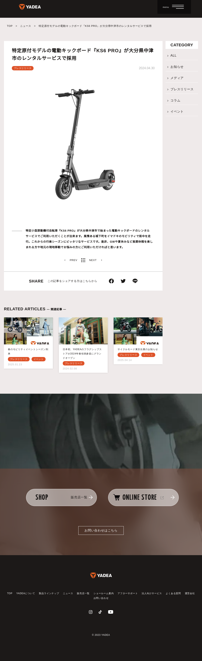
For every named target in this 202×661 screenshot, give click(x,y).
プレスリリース (182, 89)
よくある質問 (173, 593)
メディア (177, 78)
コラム (175, 100)
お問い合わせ (101, 598)
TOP (10, 25)
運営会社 (190, 593)
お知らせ (177, 66)
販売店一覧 (83, 593)
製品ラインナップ (49, 593)
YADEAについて (25, 593)
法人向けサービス (152, 593)
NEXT (93, 260)
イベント (177, 111)
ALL (173, 55)
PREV (73, 260)
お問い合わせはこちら (101, 530)
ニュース (25, 25)
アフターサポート (128, 593)
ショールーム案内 (104, 593)
